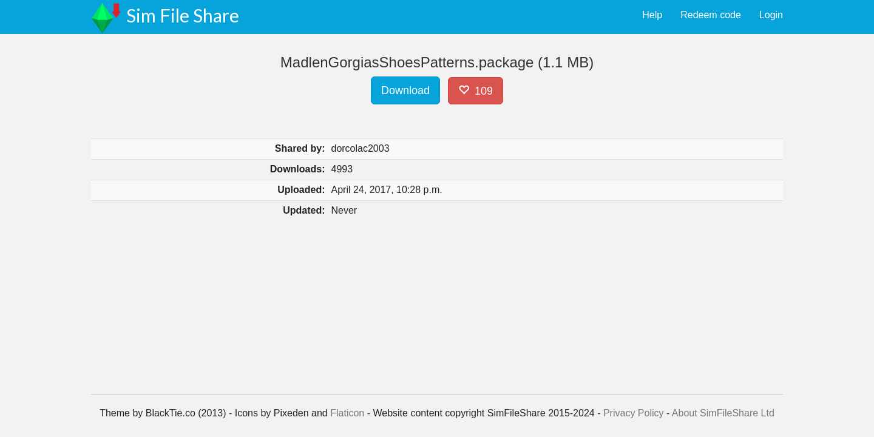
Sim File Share (182, 15)
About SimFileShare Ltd (723, 413)
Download (405, 90)
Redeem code (710, 15)
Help (652, 15)
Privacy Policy (633, 413)
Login (771, 15)
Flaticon (347, 413)
